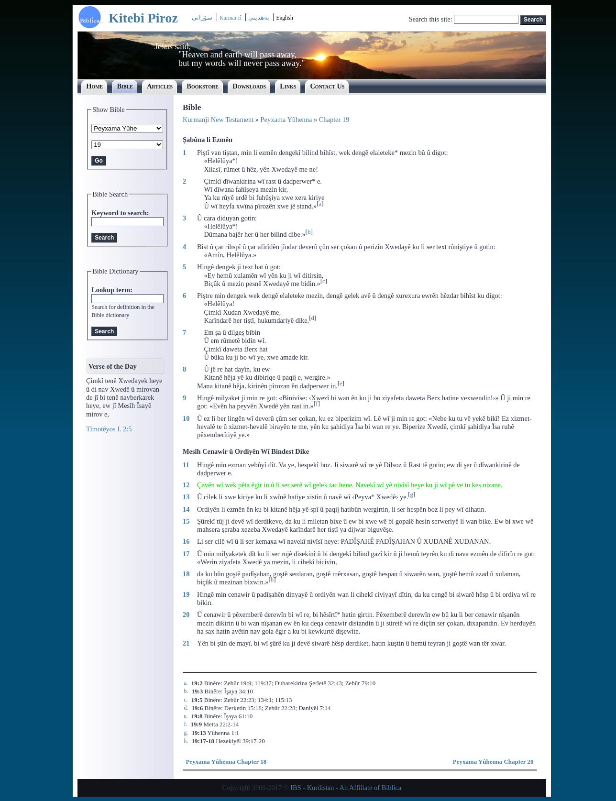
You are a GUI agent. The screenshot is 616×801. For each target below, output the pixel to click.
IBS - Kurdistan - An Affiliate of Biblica (345, 787)
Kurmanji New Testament (218, 119)
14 (186, 509)
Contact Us (327, 86)
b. (186, 691)
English (284, 18)
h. (186, 741)
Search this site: (431, 19)
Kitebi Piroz (143, 18)
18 (186, 574)
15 (186, 521)
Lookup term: (111, 290)
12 (186, 485)
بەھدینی (258, 17)
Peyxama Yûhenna (286, 119)
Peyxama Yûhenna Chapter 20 (493, 761)
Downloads (249, 86)
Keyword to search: (120, 213)
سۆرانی (202, 17)
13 (186, 497)
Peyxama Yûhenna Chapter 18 (226, 761)
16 (186, 541)
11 (186, 465)
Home (94, 86)
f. (185, 724)
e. (185, 716)
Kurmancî (231, 18)
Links (288, 86)
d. (186, 708)
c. (185, 700)
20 (186, 614)
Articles (160, 86)
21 (186, 643)
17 (186, 554)
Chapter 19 (334, 119)
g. (186, 733)
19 (186, 594)
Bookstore (203, 86)
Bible (125, 86)
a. (185, 683)
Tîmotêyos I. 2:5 (109, 429)
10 (186, 418)
